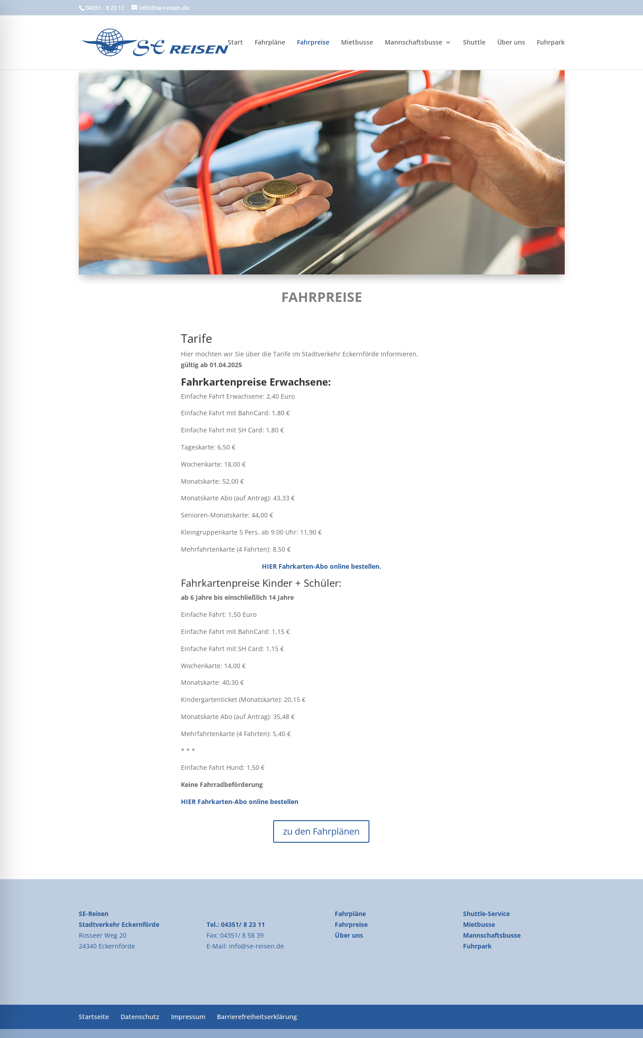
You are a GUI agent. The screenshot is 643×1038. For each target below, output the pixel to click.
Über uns (511, 42)
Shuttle (474, 42)
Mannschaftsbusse (413, 42)
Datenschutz (140, 1016)
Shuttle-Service (486, 913)
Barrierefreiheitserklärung (257, 1016)
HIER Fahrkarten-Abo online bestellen (239, 801)
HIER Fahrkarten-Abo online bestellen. (321, 566)
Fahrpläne (270, 42)
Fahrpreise (313, 42)
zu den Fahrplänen (321, 831)
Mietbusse (357, 42)
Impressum (188, 1016)
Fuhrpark (551, 42)
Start (235, 42)
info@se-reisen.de (256, 946)
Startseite (94, 1016)
